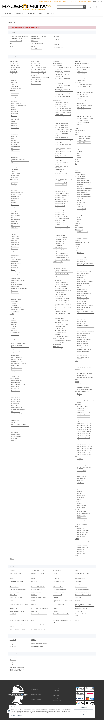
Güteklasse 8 (80, 211)
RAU (76, 456)
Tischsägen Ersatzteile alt (61, 278)
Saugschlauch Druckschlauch (18, 409)
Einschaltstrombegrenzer (17, 284)
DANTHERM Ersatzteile (58, 243)
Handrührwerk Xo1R (60, 203)
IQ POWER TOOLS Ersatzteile (60, 247)
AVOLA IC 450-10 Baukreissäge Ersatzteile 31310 (62, 97)
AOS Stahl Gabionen (82, 69)
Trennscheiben (15, 376)
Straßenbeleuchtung (16, 259)
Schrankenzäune (15, 155)
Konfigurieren (83, 711)
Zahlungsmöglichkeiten (37, 43)
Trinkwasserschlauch (16, 416)
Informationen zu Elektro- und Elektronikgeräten (38, 37)
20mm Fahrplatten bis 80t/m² (38, 71)
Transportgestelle (15, 167)
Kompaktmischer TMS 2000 (61, 216)
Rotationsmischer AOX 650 (61, 229)
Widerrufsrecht (57, 50)
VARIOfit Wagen (80, 551)
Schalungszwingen (15, 151)
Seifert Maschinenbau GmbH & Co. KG (19, 620)
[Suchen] (70, 7)
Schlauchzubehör (15, 411)
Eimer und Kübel (15, 428)
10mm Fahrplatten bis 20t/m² (38, 67)
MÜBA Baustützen (81, 267)
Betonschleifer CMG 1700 (61, 189)
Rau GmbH (34, 618)
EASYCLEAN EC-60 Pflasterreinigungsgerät (60, 293)
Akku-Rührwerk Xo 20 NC (61, 182)
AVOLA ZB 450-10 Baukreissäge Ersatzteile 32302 (62, 75)
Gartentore (14, 322)
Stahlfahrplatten (35, 88)
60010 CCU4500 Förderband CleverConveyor (61, 170)
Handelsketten (80, 213)
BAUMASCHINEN (14, 179)
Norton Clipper (13, 608)
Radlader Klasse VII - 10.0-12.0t (84, 446)
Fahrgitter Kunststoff (36, 63)
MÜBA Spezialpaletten (82, 291)
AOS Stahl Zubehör (81, 80)
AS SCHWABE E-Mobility (82, 96)
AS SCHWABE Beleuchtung (83, 90)
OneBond (55, 608)
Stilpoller (13, 69)
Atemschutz (14, 76)
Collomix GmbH (35, 581)
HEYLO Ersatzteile (57, 245)
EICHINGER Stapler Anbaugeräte (84, 188)
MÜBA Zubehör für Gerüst (83, 355)
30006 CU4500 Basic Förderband (63, 112)
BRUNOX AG (56, 578)
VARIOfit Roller (80, 549)
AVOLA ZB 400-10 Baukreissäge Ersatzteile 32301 (62, 71)
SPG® (78, 153)
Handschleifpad (15, 365)
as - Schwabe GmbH (58, 570)
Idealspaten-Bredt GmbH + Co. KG (83, 592)
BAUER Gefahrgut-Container (83, 138)
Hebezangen (14, 341)
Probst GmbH (13, 614)
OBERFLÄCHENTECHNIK (15, 353)
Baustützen (14, 107)
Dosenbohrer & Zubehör (17, 361)
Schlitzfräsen (14, 228)
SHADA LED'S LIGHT (81, 528)
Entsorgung (14, 265)
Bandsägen (14, 184)
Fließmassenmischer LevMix (62, 193)
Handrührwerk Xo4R (60, 205)
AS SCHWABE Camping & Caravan (85, 92)
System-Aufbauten (81, 489)
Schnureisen (14, 153)
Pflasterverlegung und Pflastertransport (16, 346)
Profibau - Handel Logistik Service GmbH (83, 614)
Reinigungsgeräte (15, 219)
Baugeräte (12, 644)
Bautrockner (14, 188)
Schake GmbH (56, 618)
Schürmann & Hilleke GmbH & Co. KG (84, 618)
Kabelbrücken (14, 134)
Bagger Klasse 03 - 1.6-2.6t (83, 410)
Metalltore (13, 320)
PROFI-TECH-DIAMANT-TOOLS (82, 391)
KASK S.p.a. (34, 594)
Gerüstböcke (14, 123)
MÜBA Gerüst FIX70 (81, 261)
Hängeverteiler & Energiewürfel (19, 288)
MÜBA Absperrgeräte (82, 319)
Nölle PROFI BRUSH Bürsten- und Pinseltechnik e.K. (83, 605)
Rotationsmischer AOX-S (61, 231)
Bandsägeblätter (15, 355)
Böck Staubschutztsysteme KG (60, 576)
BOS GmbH (12, 578)
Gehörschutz (14, 78)
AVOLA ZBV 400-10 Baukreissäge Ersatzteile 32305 (62, 86)
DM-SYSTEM (78, 172)
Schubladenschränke (82, 485)
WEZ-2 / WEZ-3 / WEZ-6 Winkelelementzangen (60, 331)
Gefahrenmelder (15, 286)
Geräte (13, 121)
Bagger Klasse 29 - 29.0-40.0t (84, 431)
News (94, 1)
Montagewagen (80, 480)
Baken (12, 99)
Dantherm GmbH (14, 584)
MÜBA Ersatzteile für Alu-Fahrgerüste (83, 346)
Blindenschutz (14, 113)
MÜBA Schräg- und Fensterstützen (85, 269)
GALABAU (12, 313)
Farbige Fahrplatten (36, 81)
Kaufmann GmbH (57, 594)
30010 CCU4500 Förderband (61, 117)
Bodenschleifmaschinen (17, 192)
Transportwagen (15, 274)
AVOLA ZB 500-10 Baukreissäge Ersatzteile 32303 (62, 79)
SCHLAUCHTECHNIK (14, 378)
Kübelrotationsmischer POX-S (62, 218)
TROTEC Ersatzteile (57, 344)
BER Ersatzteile (58, 349)
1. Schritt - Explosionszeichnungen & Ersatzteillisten (63, 179)
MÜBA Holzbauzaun (81, 337)
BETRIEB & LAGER (14, 261)
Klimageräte (14, 207)
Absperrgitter (14, 95)
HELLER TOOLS (78, 223)
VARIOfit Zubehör (81, 553)
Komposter (14, 330)
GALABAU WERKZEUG (15, 332)
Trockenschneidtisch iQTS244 (62, 257)
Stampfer (13, 230)
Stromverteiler (14, 303)
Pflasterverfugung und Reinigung (19, 343)
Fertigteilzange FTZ (59, 296)
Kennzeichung (14, 432)
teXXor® (79, 155)
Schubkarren (14, 157)
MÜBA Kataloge (80, 252)
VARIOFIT (77, 538)
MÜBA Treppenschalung (83, 273)
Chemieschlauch (15, 386)
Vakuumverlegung (15, 351)
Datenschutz (20, 715)
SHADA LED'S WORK (81, 534)
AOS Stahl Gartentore (82, 71)
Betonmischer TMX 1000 (61, 185)
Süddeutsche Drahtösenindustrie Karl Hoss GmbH (19, 625)
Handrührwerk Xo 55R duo (61, 201)
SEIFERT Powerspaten (82, 520)
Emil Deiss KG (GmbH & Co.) (38, 586)
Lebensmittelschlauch (16, 407)
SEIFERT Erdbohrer (81, 511)
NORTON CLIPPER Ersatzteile (60, 268)
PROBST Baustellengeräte (83, 384)
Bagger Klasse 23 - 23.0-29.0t (84, 429)
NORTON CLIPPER (79, 363)
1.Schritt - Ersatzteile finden (61, 282)
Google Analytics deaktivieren (41, 718)
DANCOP (77, 170)
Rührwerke (14, 221)
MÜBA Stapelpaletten (82, 289)
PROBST (77, 381)
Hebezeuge (79, 215)
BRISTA (76, 166)
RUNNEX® (79, 151)
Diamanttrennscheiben (17, 359)
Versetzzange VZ (59, 328)
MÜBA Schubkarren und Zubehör (85, 305)
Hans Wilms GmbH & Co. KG (82, 589)
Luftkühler (13, 209)
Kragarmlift (57, 266)
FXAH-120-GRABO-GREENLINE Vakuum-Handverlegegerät (62, 301)
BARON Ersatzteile (57, 100)
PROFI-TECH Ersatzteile (58, 338)
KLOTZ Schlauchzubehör (83, 236)
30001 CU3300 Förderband (61, 102)
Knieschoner (14, 82)
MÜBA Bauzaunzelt (81, 335)
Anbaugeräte (14, 181)
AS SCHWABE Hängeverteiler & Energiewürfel (84, 102)
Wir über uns (34, 40)
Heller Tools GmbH (14, 592)
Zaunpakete (14, 316)
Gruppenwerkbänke (81, 470)
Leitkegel (13, 140)
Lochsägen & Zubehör (16, 367)
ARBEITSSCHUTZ (13, 71)
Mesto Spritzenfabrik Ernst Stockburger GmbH (62, 600)
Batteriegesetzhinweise (58, 47)
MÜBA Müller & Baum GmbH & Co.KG (19, 604)
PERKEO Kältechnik (81, 375)
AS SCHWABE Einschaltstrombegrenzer (83, 99)
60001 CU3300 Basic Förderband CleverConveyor (63, 145)
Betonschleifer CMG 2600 (61, 191)
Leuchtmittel (14, 253)
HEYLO (76, 225)
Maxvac (11, 600)
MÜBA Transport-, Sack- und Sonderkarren (83, 308)
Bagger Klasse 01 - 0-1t (82, 406)
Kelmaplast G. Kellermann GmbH (83, 594)
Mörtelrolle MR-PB (59, 224)
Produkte (79, 402)
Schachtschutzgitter (16, 146)
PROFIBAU (77, 398)
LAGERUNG (14, 136)
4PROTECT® (80, 147)
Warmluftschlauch (15, 418)
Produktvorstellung (14, 657)
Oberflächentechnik (81, 396)
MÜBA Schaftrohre (81, 321)
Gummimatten (34, 86)
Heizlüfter (13, 202)
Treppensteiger (15, 238)
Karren (13, 269)
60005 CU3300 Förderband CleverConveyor (61, 159)
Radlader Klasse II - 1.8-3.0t (83, 435)
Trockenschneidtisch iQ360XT (62, 255)
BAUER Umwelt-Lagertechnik (84, 143)
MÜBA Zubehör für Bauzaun (83, 333)
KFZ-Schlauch (14, 405)
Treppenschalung (15, 173)
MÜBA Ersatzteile (57, 264)
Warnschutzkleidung (16, 88)
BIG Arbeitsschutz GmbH (37, 576)
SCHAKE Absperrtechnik (82, 507)
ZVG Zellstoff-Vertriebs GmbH (38, 629)
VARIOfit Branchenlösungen (83, 541)
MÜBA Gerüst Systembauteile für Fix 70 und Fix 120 (85, 264)
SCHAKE (77, 501)
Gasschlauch (14, 395)
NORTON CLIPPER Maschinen (84, 367)
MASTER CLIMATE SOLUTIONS (82, 242)
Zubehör (13, 328)
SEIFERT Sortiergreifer (82, 524)
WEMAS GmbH (78, 625)
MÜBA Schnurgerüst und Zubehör (85, 281)
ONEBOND (77, 369)
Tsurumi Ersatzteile (59, 351)
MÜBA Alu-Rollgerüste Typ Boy (84, 349)
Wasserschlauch (15, 420)
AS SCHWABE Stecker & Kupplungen (85, 118)
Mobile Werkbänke (81, 478)
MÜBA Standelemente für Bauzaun (85, 331)
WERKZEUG (12, 422)
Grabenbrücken (15, 127)
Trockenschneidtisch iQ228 (61, 253)
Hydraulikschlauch (15, 399)
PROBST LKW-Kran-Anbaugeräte (84, 389)
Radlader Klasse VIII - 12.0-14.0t (84, 448)
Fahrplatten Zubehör (36, 79)
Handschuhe (14, 80)
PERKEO (77, 371)
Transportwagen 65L (60, 235)
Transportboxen (15, 165)
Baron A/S (55, 573)
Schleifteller (14, 372)
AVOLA (76, 128)
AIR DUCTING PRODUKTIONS (82, 63)
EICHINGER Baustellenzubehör (84, 190)
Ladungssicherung (15, 434)
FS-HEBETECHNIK (79, 198)
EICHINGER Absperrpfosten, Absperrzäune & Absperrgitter (84, 195)
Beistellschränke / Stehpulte (83, 463)
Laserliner (55, 597)
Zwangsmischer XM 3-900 (61, 241)
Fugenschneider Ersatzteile (61, 276)
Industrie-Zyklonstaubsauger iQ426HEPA (62, 250)
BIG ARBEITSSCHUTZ (80, 145)
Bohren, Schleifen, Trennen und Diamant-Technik (19, 425)
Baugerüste (14, 101)
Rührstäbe (13, 440)
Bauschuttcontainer (16, 103)
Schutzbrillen (14, 84)
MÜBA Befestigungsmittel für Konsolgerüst (84, 286)
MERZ (76, 248)
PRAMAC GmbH (78, 611)
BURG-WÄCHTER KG (80, 578)
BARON (77, 132)
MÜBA (76, 250)
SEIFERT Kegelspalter (82, 518)
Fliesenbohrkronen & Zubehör (18, 363)
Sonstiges (79, 219)
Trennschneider (15, 236)
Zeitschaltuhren (15, 311)
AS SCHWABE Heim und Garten (84, 105)
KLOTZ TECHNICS (79, 229)
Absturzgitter (14, 97)
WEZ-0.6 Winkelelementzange (62, 336)
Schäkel (78, 217)
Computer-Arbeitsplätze (82, 465)
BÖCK (76, 159)
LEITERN (13, 138)
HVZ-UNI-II (57, 334)
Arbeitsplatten (80, 497)
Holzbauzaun (14, 132)
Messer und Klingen (16, 436)
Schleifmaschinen (15, 225)
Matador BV (78, 597)
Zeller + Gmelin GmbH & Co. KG (17, 629)
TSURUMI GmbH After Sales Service (39, 625)
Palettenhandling (15, 272)
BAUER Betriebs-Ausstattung (84, 136)
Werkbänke (79, 491)
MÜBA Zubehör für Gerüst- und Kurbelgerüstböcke (84, 300)
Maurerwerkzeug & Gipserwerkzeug (85, 400)
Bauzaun (13, 109)
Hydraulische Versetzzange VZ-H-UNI (63, 308)
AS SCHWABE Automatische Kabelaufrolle (83, 87)
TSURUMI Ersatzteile (58, 346)
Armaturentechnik (15, 382)
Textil (78, 221)
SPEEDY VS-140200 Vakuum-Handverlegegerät (61, 317)
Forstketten (79, 204)
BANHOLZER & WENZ (80, 130)
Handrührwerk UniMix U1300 (62, 195)
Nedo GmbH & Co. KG (58, 604)
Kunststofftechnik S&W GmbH (38, 597)
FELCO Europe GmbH (58, 586)
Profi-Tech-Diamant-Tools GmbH (61, 614)
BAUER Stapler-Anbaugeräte (83, 140)
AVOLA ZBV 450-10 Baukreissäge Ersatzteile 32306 (62, 90)
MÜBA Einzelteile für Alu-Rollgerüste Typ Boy (83, 352)
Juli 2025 (33, 639)
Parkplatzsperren (15, 67)
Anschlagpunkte (81, 202)
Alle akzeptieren (83, 707)
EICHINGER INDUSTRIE (80, 174)
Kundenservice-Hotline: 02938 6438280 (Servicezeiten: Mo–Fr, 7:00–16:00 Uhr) (57, 1)
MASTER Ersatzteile (58, 262)
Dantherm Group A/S (58, 584)
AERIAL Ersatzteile (57, 63)
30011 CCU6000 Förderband (61, 119)
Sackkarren (14, 144)
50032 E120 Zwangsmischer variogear (61, 138)
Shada (32, 620)
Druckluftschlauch (15, 390)
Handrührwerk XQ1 (59, 210)
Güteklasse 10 (80, 206)
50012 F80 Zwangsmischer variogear (64, 131)
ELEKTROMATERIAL (14, 276)
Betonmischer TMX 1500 (61, 187)
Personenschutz (15, 293)
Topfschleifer (14, 374)
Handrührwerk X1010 (60, 197)
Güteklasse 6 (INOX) (81, 208)
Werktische (79, 493)
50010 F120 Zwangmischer (61, 127)
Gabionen (13, 324)
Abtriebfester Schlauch (16, 380)
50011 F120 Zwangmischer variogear (64, 129)
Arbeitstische (80, 461)
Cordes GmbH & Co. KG (58, 581)
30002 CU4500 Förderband (61, 104)
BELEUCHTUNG (13, 240)
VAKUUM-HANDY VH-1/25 (61, 326)
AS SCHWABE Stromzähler (83, 122)
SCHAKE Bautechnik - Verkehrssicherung (82, 504)
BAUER (76, 134)
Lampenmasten (15, 251)
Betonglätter (14, 190)
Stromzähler (14, 305)
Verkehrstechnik (15, 175)
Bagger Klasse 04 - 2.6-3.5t (83, 412)
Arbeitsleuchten (15, 242)
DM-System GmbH (14, 586)
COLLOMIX (77, 168)
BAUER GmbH (13, 576)
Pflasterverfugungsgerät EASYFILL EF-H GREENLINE (63, 314)
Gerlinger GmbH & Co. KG (59, 589)
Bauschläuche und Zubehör (18, 384)
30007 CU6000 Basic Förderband (63, 114)
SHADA (76, 526)
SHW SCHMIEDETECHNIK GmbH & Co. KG (62, 621)
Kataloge (79, 200)
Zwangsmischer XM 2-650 (61, 239)
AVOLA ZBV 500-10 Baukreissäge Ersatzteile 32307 (62, 93)
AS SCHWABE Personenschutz (84, 112)
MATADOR (77, 244)
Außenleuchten (15, 244)
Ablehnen (83, 714)
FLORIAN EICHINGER (80, 176)
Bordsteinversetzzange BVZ (61, 288)
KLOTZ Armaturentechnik (83, 234)
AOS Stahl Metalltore (82, 74)
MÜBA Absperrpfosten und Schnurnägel (83, 326)
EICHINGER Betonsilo (82, 178)
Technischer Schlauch (16, 414)
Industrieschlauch (15, 401)
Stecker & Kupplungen (16, 299)
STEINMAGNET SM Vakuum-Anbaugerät (61, 321)
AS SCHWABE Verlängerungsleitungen (82, 125)
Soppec (77, 620)
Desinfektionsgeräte (16, 194)
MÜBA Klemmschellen (82, 323)
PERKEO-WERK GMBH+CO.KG (17, 611)
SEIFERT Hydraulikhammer (83, 513)
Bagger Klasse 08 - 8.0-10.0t (83, 419)
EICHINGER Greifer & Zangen (84, 182)
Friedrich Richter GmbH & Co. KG (17, 589)
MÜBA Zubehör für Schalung (84, 271)
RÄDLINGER (78, 404)
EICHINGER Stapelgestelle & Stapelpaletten (83, 185)
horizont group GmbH (36, 592)
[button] (90, 6)
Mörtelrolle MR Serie (60, 220)
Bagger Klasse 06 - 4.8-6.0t (83, 417)
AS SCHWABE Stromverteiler (83, 120)
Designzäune (14, 318)
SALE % (12, 559)
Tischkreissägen (15, 232)
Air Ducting (12, 570)
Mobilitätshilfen (15, 142)
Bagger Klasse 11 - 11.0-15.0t (84, 423)
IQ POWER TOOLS (79, 227)
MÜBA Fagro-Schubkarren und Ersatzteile (84, 357)
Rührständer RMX (59, 233)
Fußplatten (14, 115)
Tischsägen (14, 234)
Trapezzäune (14, 169)
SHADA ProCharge (81, 536)
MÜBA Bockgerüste (81, 303)
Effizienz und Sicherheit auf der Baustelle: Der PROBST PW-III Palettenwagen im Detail (39, 645)
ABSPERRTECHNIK (14, 63)
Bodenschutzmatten (36, 83)
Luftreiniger (14, 211)
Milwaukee (77, 600)
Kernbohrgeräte (15, 204)
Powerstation (14, 295)
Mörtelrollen (14, 438)
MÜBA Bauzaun (80, 329)
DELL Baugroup (78, 584)
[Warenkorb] (99, 6)
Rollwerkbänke (80, 482)
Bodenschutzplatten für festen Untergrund (38, 74)
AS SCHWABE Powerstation (83, 114)
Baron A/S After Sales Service (82, 573)
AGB (54, 42)
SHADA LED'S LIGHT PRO (82, 532)
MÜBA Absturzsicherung (83, 283)
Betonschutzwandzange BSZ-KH (62, 286)
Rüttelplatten (14, 223)
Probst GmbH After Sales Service (39, 614)
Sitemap (33, 46)
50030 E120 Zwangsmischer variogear (61, 134)
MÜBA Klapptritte (81, 279)
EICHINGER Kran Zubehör (83, 180)
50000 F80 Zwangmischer (61, 121)
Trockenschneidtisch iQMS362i (62, 259)
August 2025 (13, 639)
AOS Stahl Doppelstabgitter (83, 67)
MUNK (76, 360)
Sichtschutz (14, 326)
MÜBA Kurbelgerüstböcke (83, 297)
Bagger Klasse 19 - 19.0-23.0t (84, 427)
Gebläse (13, 200)
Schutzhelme (14, 86)
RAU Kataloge (80, 458)
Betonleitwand (14, 111)
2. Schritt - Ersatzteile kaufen (62, 274)
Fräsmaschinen (15, 196)
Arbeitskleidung (15, 74)
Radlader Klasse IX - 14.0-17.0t (84, 450)
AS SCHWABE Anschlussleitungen (85, 84)
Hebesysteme (14, 339)
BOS (76, 163)
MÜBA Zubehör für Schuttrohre (84, 317)
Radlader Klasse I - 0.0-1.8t (83, 433)
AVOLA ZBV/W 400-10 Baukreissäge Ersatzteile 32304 (63, 82)
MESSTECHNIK (14, 213)
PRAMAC (77, 379)
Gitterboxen (14, 125)
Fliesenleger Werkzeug (16, 430)
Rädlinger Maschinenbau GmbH (17, 618)
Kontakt (100, 1)
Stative (13, 257)
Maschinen (79, 393)
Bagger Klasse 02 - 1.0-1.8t (83, 408)
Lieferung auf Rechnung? (85, 1)
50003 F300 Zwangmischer (61, 125)
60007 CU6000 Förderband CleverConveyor (61, 166)
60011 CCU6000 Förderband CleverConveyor (61, 174)
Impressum (13, 715)
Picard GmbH (34, 611)
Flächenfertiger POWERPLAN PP (62, 298)
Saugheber (14, 349)
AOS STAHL (77, 65)
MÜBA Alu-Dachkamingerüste (84, 339)
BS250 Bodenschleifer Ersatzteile (63, 340)
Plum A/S (55, 611)
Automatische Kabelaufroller (18, 280)
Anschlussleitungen (16, 278)
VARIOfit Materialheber (82, 545)
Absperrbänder (15, 92)
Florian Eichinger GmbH (81, 586)
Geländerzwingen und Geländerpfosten (16, 118)
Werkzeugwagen (81, 495)
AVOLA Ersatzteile (57, 65)
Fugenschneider (15, 198)
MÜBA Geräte (80, 277)
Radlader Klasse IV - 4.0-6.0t (83, 440)
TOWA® (79, 157)
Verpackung (56, 36)
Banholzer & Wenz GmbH (37, 573)
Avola (76, 570)
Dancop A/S (78, 581)
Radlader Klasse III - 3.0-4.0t (83, 437)
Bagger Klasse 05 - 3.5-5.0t (83, 414)
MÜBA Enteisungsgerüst (82, 257)
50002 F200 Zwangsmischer (61, 123)
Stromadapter (14, 301)
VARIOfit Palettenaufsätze (83, 547)
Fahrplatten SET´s (35, 65)
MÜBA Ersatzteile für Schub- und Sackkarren (85, 312)
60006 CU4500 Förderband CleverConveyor (61, 163)
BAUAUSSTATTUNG (16, 263)
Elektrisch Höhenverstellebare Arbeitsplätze (84, 467)
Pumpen (13, 217)
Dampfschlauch (15, 388)
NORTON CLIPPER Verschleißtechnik (85, 365)
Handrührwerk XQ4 (59, 212)
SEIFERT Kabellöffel (81, 515)
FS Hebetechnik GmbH (36, 589)
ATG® (78, 149)
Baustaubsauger (15, 186)
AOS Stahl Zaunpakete (82, 78)
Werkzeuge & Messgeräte (17, 309)
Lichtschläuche (15, 255)
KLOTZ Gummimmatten (82, 238)
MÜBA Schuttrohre (81, 315)
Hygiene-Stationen (81, 473)
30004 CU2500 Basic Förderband (63, 108)
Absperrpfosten (15, 65)
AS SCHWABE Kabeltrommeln (84, 107)
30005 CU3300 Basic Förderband (63, 110)
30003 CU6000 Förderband (61, 106)
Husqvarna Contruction (58, 592)
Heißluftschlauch (15, 397)
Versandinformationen (36, 49)
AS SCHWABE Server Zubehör (84, 116)
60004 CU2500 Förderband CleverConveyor (61, 156)
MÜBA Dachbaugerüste (82, 341)
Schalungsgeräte (15, 148)
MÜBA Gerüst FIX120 (82, 259)
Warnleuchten (14, 177)
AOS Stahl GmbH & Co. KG (37, 570)
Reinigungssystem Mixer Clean (62, 226)
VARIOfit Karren (80, 543)
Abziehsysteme (15, 334)
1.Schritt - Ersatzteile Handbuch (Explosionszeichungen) (62, 271)
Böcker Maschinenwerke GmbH (82, 576)
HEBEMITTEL (14, 130)
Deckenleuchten (15, 246)
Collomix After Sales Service (16, 581)
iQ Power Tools (13, 594)
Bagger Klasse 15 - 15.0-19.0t (84, 425)
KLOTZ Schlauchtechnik (82, 232)
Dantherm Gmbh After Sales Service (40, 584)
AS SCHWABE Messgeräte (83, 110)
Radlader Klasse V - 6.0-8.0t (83, 442)
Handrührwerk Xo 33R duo (61, 199)
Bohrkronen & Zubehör (16, 357)
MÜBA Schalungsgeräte (82, 275)
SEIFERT (77, 509)
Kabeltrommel (14, 290)
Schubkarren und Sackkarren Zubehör (18, 160)
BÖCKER (77, 161)
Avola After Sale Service (15, 573)
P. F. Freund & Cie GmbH (81, 608)
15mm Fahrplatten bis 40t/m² (38, 69)
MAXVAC (77, 246)
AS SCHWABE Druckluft (82, 94)
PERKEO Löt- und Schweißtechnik (85, 377)
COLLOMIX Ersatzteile (58, 177)
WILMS (76, 555)
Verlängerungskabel (16, 307)
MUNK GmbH (34, 604)
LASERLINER (78, 240)
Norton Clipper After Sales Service (39, 608)
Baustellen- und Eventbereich (18, 105)
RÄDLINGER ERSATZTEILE (59, 342)
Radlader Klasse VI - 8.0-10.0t (84, 444)
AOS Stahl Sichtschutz (82, 76)
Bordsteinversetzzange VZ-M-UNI (63, 290)
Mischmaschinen (15, 215)
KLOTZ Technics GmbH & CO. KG (17, 597)
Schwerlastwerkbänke (82, 487)
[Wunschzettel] (93, 6)
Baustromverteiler (15, 282)
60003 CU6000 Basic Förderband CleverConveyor (63, 152)
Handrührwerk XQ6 (59, 214)
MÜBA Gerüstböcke (81, 295)
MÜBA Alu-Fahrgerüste (82, 343)
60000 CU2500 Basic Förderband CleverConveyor (63, 141)
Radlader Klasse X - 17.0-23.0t (84, 452)
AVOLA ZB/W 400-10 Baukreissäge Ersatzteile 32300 (63, 68)
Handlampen (14, 248)
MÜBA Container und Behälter (84, 293)
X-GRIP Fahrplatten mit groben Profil (40, 77)
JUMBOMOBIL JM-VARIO (60, 311)
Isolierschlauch (15, 403)
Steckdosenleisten (15, 297)
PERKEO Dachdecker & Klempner (85, 373)
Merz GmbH (34, 600)
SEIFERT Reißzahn (81, 522)
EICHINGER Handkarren (82, 192)
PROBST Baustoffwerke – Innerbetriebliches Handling (83, 386)
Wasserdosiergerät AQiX (61, 237)
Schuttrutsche (14, 163)
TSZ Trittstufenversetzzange (61, 324)
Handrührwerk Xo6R (60, 208)
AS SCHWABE (78, 82)
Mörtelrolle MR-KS (59, 222)
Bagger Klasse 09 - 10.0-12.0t (84, 421)
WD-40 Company (57, 625)
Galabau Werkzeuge (16, 337)
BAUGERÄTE (12, 90)
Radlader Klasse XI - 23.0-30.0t (84, 454)
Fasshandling (14, 267)
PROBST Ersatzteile (57, 280)
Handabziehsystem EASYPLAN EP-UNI (63, 304)
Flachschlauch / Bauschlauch (18, 393)
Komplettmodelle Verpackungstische (81, 475)
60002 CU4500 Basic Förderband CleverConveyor (63, 148)
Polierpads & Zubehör (16, 370)
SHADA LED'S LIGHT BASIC (83, 530)
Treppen (13, 171)
